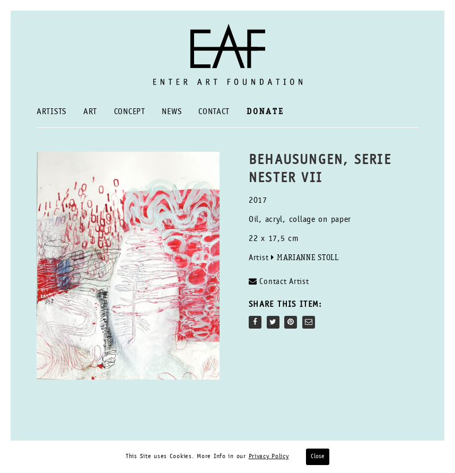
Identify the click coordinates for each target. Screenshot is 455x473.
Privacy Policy (269, 456)
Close (318, 456)
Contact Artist (279, 281)
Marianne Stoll (308, 258)
